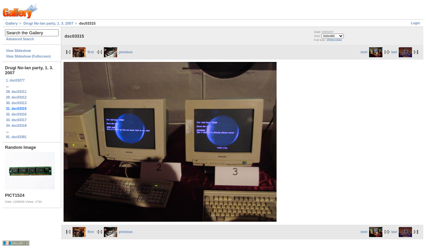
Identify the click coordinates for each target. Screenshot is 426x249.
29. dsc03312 (16, 97)
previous (118, 52)
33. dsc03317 (16, 120)
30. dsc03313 (16, 103)
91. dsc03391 (16, 137)
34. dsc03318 (16, 125)
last (401, 52)
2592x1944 (334, 40)
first (83, 52)
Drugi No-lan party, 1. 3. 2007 (48, 23)
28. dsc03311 (16, 92)
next (371, 52)
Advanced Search (20, 39)
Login (415, 23)
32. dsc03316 (16, 114)
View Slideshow (18, 51)
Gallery (11, 23)
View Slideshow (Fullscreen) (28, 56)
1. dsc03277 (15, 80)
